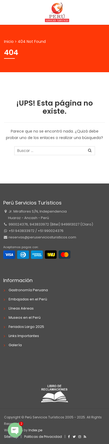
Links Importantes (24, 335)
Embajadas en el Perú (28, 299)
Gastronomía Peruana (28, 290)
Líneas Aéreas (21, 308)
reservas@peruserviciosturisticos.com (42, 237)
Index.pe (35, 430)
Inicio (9, 41)
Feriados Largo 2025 (26, 326)
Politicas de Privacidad (43, 436)
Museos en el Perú (25, 317)
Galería (15, 345)
